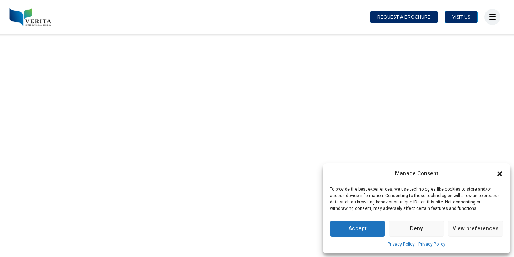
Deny (416, 228)
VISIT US (461, 17)
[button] (499, 173)
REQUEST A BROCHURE (403, 17)
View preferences (475, 228)
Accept (357, 228)
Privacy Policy (401, 244)
